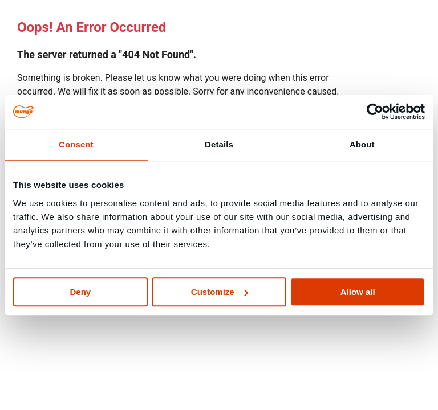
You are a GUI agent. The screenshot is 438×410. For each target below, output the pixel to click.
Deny (80, 292)
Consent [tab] (76, 144)
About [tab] (362, 144)
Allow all (357, 292)
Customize (219, 292)
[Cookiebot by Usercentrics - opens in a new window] (375, 111)
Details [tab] (219, 144)
